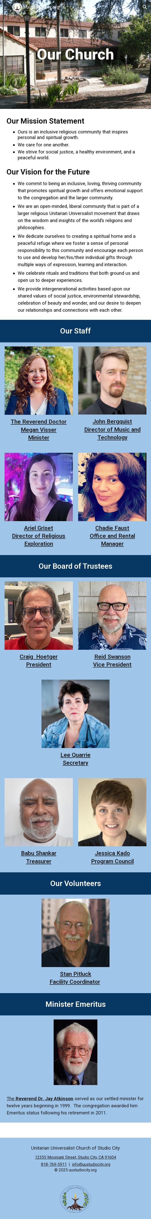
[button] (6, 7)
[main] (75, 54)
